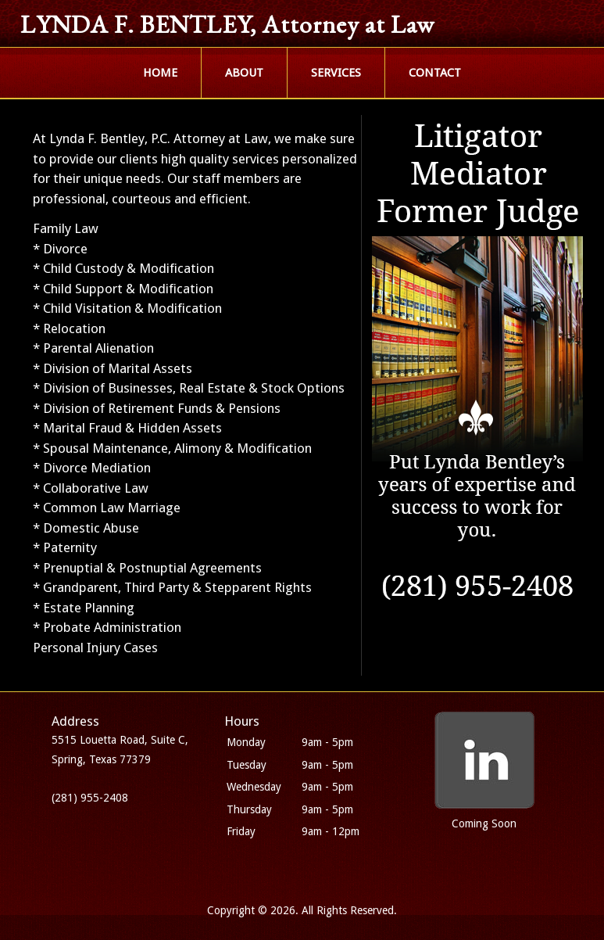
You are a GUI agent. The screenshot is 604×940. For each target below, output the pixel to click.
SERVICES (336, 73)
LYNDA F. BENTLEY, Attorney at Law (227, 24)
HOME (160, 73)
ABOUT (244, 73)
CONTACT (435, 73)
